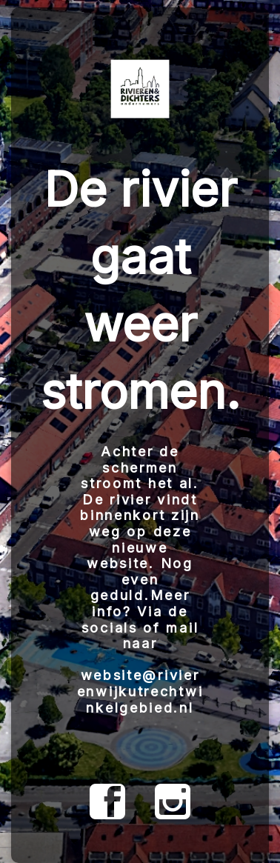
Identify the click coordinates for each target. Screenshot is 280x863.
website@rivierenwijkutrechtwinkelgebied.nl (140, 691)
